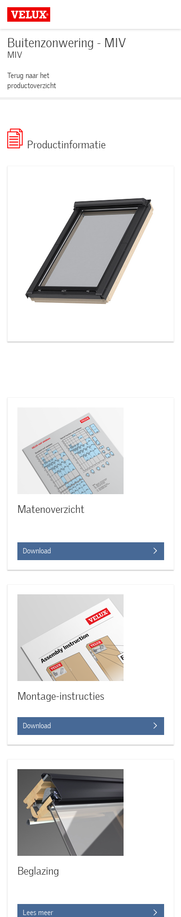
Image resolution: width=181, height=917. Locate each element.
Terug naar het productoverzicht (31, 80)
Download (90, 725)
